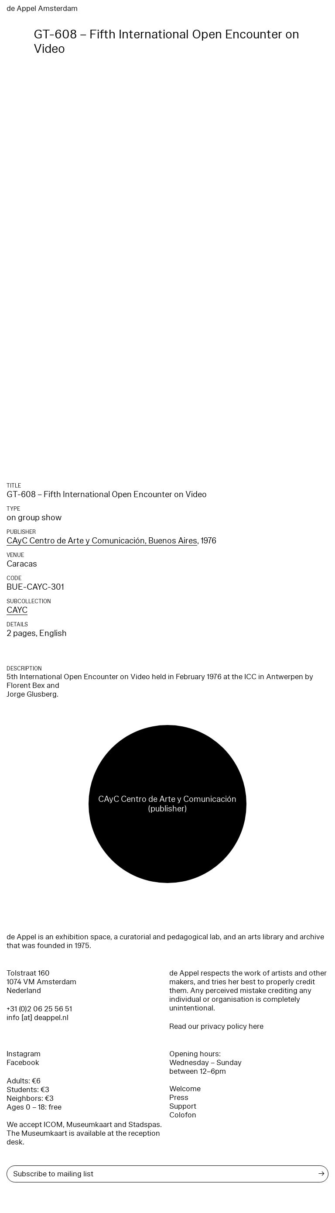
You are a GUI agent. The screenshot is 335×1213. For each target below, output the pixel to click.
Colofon (182, 1115)
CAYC (17, 610)
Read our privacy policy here (216, 1026)
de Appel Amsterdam (42, 8)
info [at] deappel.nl (37, 1018)
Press (178, 1098)
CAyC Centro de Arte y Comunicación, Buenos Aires (102, 540)
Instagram (24, 1054)
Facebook (23, 1063)
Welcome (185, 1089)
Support (182, 1106)
